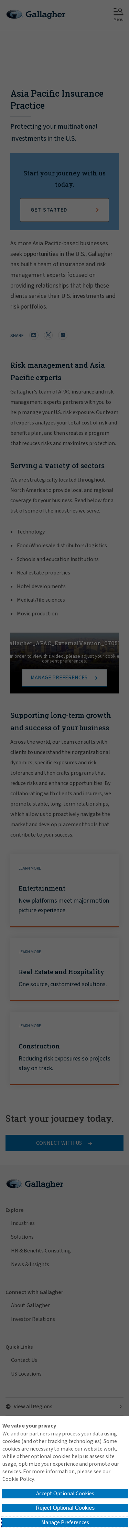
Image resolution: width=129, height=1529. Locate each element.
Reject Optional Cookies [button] (65, 1508)
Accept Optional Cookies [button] (65, 1493)
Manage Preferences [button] (65, 1522)
